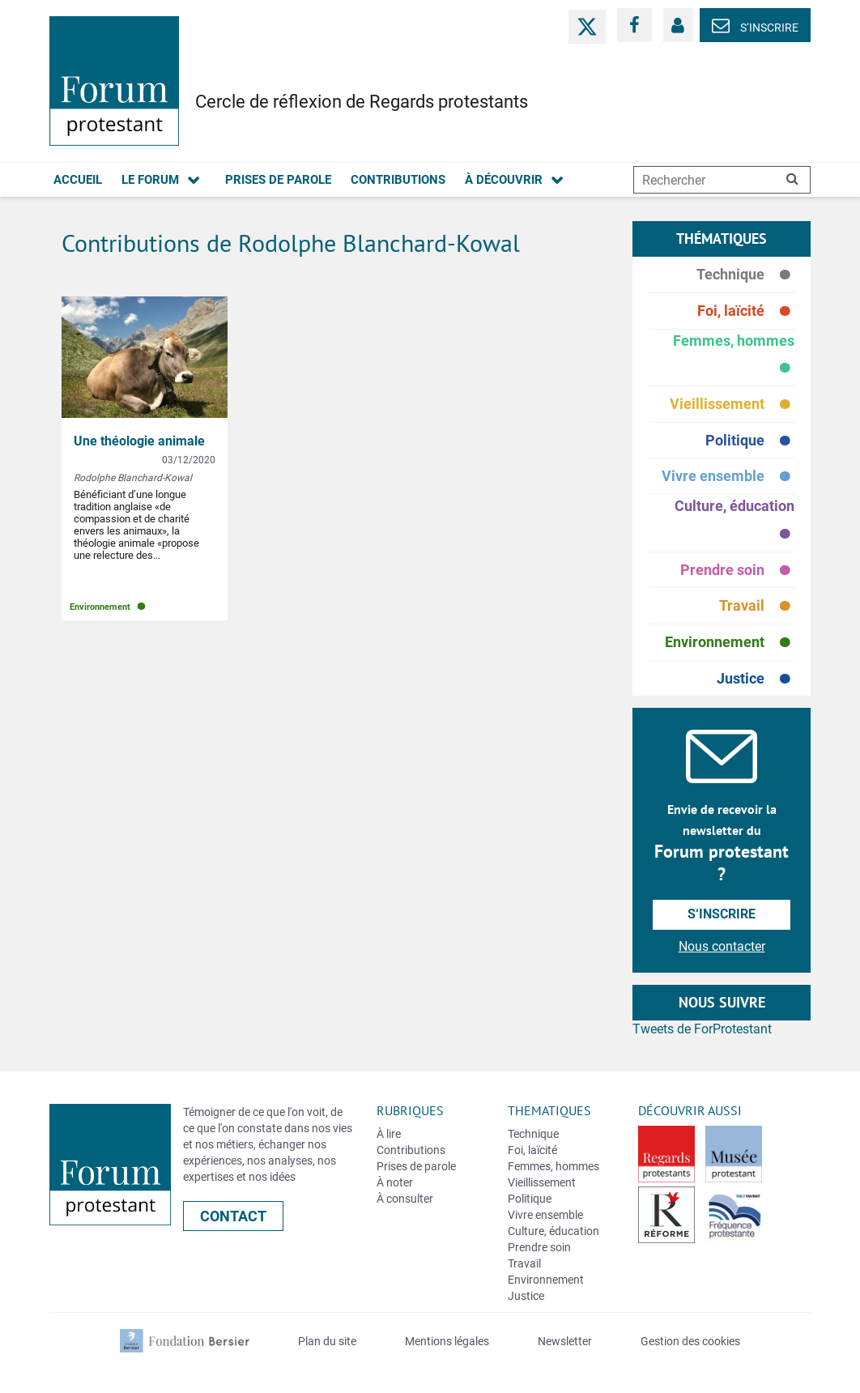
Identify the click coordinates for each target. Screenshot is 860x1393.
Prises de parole (278, 180)
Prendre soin (737, 570)
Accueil (77, 180)
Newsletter (565, 1341)
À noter (395, 1182)
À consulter (405, 1198)
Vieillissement (732, 404)
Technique (745, 275)
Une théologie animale (139, 441)
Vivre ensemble (728, 476)
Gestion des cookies (690, 1341)
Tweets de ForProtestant (702, 1029)
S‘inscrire (755, 27)
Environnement (729, 642)
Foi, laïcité (745, 311)
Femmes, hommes (733, 358)
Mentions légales (447, 1341)
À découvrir (504, 180)
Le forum (150, 180)
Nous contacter (722, 946)
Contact (233, 1216)
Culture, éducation (734, 523)
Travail (756, 606)
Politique (749, 441)
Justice (755, 678)
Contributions (398, 180)
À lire (389, 1133)
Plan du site (327, 1341)
